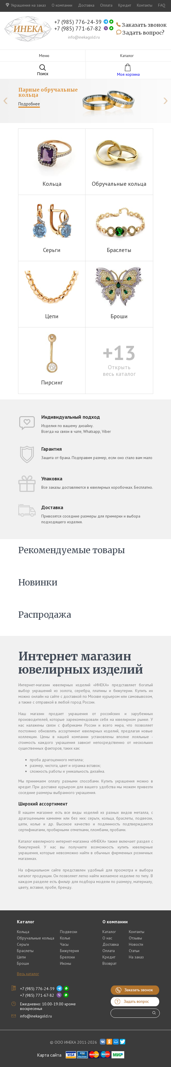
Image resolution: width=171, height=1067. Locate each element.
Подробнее (29, 104)
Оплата (106, 5)
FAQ (161, 5)
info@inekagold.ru (84, 37)
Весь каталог (28, 973)
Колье (65, 938)
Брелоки (67, 957)
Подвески (68, 931)
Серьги (23, 944)
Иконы (65, 963)
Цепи (21, 957)
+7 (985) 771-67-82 (77, 28)
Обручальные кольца (35, 938)
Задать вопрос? (140, 33)
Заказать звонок (141, 25)
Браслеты (25, 950)
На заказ (136, 957)
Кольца (23, 931)
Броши (23, 963)
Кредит (124, 5)
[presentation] (5, 100)
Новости (136, 944)
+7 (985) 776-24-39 (78, 22)
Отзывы (135, 938)
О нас (107, 938)
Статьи (134, 950)
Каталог (109, 931)
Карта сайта (49, 1054)
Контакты (144, 5)
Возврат (109, 963)
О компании (62, 5)
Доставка (86, 5)
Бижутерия (69, 950)
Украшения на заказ (26, 5)
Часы (64, 944)
